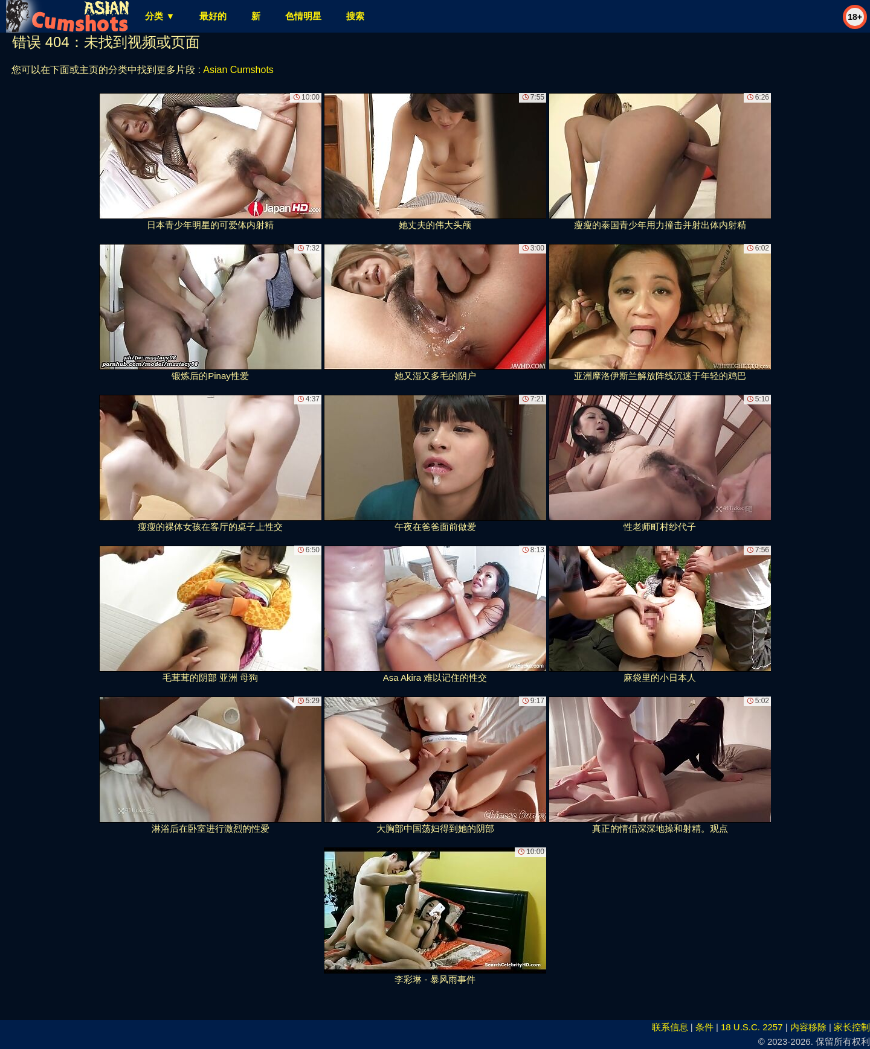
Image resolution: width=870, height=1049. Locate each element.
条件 (704, 1027)
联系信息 (670, 1027)
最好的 (213, 16)
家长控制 (852, 1027)
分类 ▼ (160, 16)
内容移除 (808, 1027)
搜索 (355, 16)
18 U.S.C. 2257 (752, 1027)
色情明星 (303, 16)
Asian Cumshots (238, 70)
